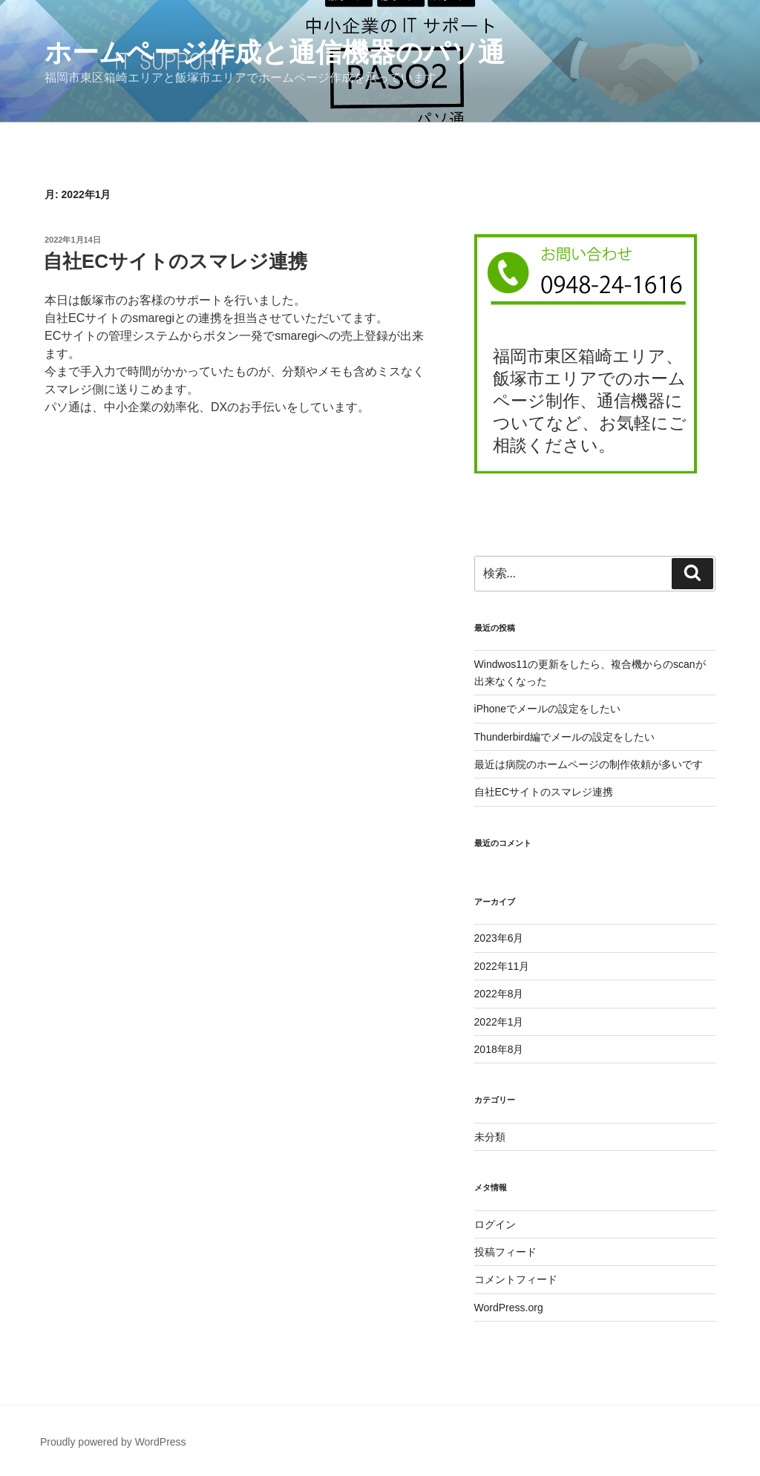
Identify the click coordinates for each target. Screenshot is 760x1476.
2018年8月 (499, 1049)
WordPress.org (508, 1307)
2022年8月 (499, 994)
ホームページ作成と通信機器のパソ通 (275, 52)
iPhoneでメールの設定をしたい (547, 709)
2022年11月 (502, 966)
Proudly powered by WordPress (113, 1442)
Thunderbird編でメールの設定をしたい (564, 737)
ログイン (495, 1224)
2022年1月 (499, 1022)
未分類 (489, 1137)
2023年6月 (499, 938)
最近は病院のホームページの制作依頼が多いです (588, 764)
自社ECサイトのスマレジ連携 (175, 261)
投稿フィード (505, 1252)
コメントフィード (515, 1279)
